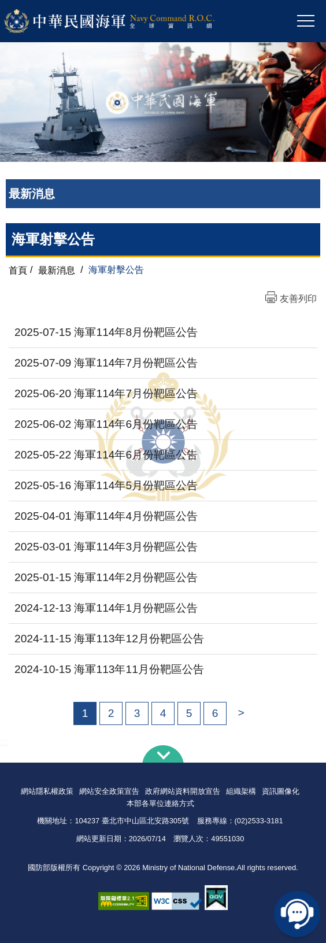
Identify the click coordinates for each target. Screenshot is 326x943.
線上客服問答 (297, 914)
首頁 (18, 270)
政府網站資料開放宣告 (182, 791)
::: (4, 741)
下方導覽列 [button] (163, 754)
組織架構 (241, 791)
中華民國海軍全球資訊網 (125, 21)
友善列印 (298, 299)
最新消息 (56, 270)
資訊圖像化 (280, 791)
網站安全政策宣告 (109, 791)
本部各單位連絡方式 (160, 803)
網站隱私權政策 (47, 791)
